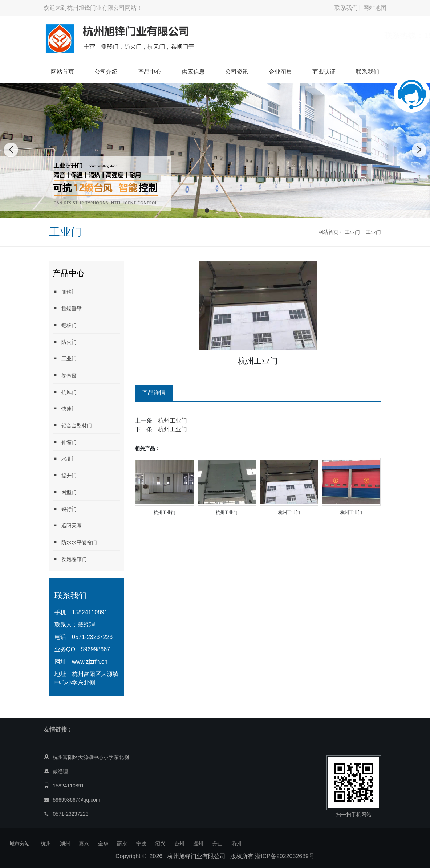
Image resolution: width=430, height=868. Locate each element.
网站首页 (62, 72)
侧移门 (65, 292)
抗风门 (65, 392)
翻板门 (65, 325)
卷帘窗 (65, 375)
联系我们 (346, 8)
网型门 (65, 492)
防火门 (65, 342)
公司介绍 (106, 72)
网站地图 (374, 8)
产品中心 (149, 72)
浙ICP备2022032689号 (285, 856)
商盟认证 (324, 72)
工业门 (352, 232)
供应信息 (193, 72)
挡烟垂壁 (67, 308)
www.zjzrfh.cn (90, 662)
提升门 (65, 475)
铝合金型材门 (72, 425)
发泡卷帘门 (70, 559)
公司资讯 (236, 72)
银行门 (65, 509)
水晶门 (65, 459)
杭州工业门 (172, 420)
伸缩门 (65, 442)
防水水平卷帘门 (75, 542)
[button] (207, 210)
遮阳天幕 (67, 525)
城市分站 (19, 844)
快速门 (65, 409)
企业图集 (280, 72)
